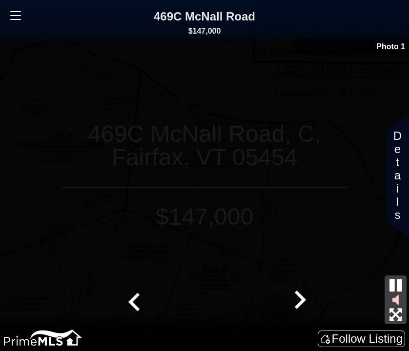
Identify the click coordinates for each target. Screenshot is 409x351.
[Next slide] (299, 301)
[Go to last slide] (135, 301)
